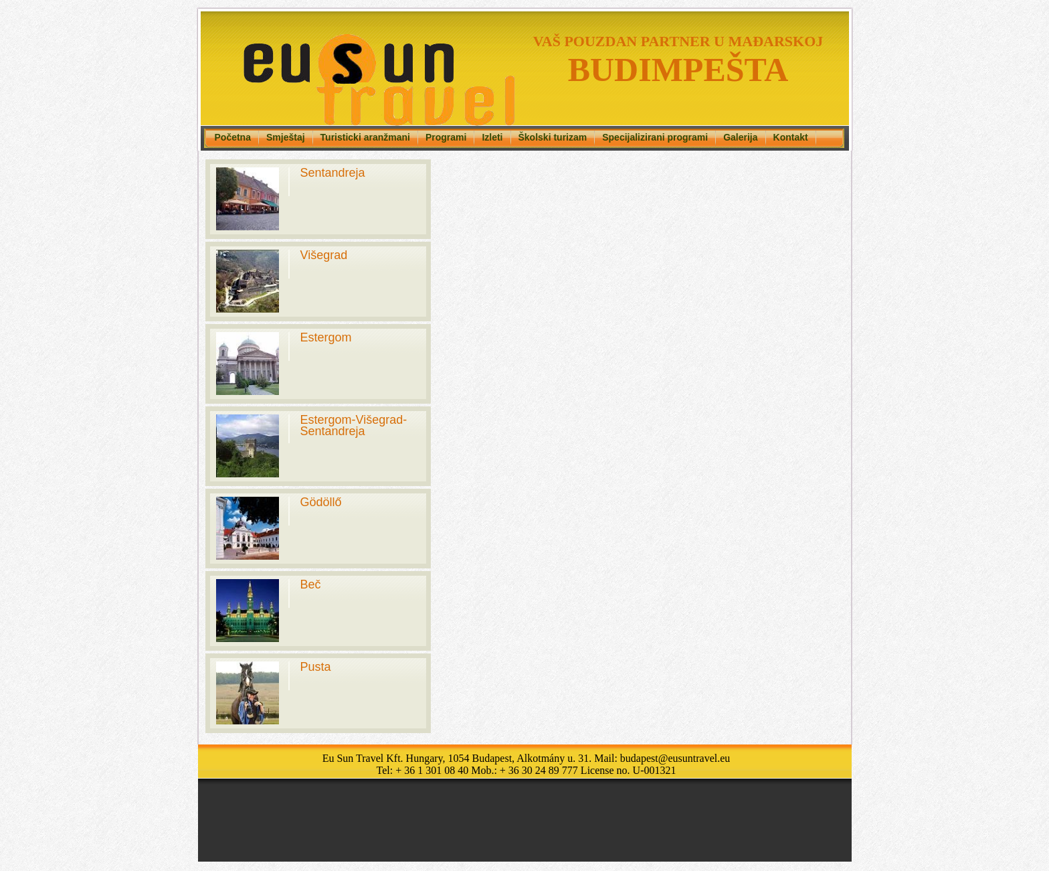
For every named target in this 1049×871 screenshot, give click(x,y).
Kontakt (790, 137)
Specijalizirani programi (655, 137)
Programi (445, 137)
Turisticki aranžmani (365, 137)
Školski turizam (552, 137)
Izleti (492, 137)
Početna (233, 137)
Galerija (740, 137)
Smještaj (285, 137)
